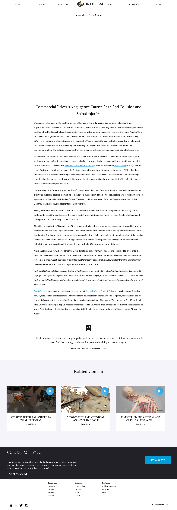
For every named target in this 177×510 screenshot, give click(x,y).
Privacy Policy (80, 486)
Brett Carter (120, 165)
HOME (18, 4)
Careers (78, 489)
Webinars (51, 486)
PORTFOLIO (64, 4)
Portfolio (105, 489)
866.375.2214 (17, 474)
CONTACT (134, 4)
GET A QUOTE (157, 460)
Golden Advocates (109, 486)
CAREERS (157, 4)
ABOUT (111, 4)
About (77, 492)
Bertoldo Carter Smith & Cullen (79, 165)
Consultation (52, 489)
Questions (51, 495)
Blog (104, 492)
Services (41, 4)
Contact (78, 495)
